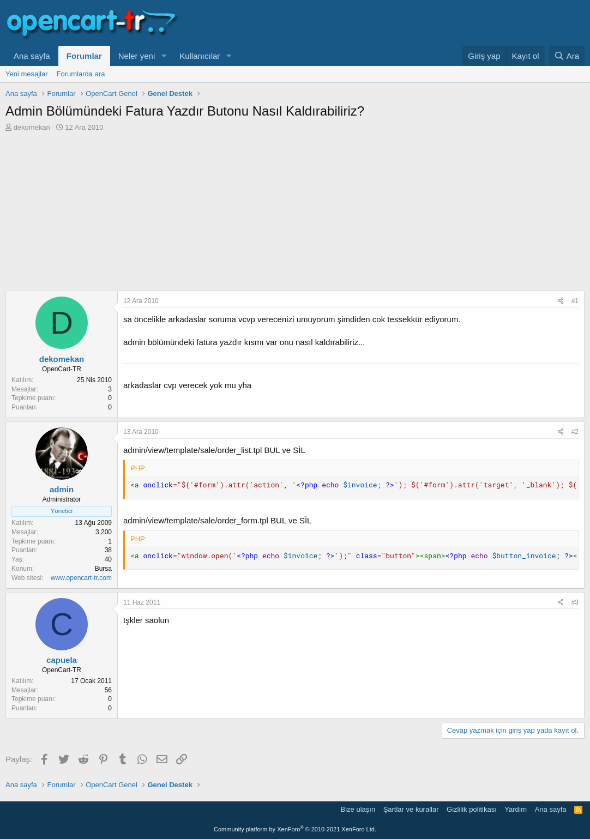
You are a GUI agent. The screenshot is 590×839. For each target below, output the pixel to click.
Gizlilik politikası (472, 809)
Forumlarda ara (81, 74)
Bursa (103, 568)
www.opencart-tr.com (81, 578)
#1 (575, 301)
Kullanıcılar (199, 56)
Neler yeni (136, 56)
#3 (575, 602)
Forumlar (84, 56)
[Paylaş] (561, 301)
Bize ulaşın (358, 809)
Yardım (515, 809)
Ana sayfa (32, 56)
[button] (163, 56)
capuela (61, 660)
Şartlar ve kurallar (411, 809)
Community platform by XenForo (295, 829)
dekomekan (32, 127)
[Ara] (567, 56)
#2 (575, 432)
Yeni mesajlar (26, 74)
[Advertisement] (295, 214)
